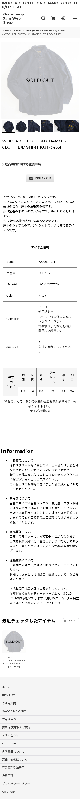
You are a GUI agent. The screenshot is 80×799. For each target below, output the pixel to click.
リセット (71, 621)
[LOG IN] (63, 18)
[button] (43, 18)
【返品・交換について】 (52, 574)
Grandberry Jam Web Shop (13, 18)
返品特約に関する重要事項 (21, 164)
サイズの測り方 (40, 410)
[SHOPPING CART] (53, 18)
